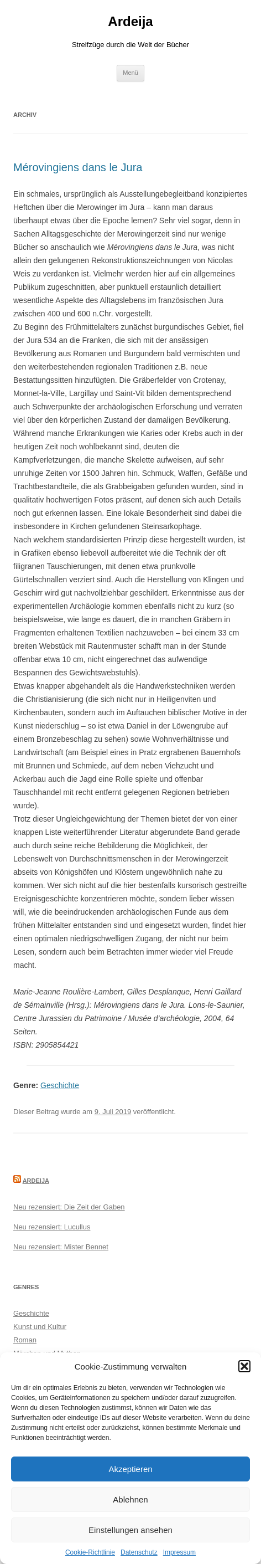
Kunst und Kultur (39, 1326)
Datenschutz (139, 1552)
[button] (244, 1366)
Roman (24, 1340)
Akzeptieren (130, 1469)
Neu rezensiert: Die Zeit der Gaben (69, 1207)
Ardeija (130, 21)
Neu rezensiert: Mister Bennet (60, 1247)
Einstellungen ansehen (130, 1530)
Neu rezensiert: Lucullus (51, 1227)
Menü (130, 72)
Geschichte (59, 1085)
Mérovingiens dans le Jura (77, 167)
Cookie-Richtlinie (90, 1552)
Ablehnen (130, 1499)
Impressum (179, 1552)
